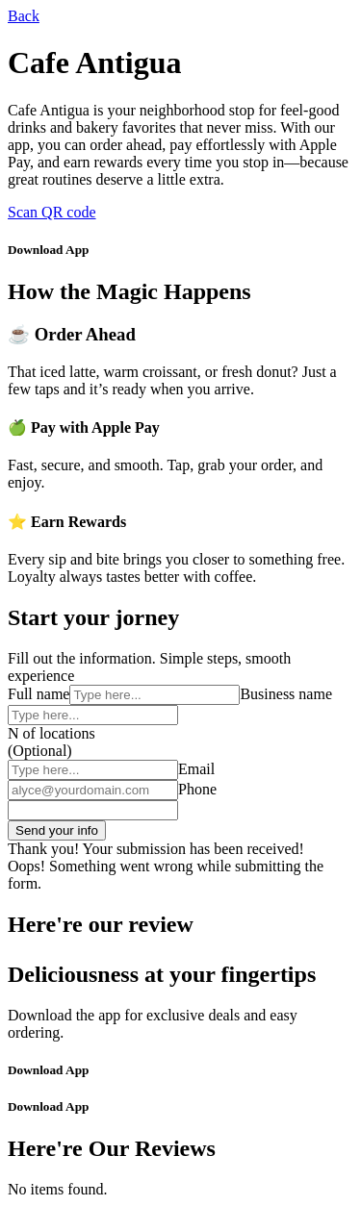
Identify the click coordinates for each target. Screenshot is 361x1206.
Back (23, 16)
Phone (197, 789)
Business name (286, 694)
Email (196, 769)
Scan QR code (52, 212)
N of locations (51, 733)
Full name (38, 694)
